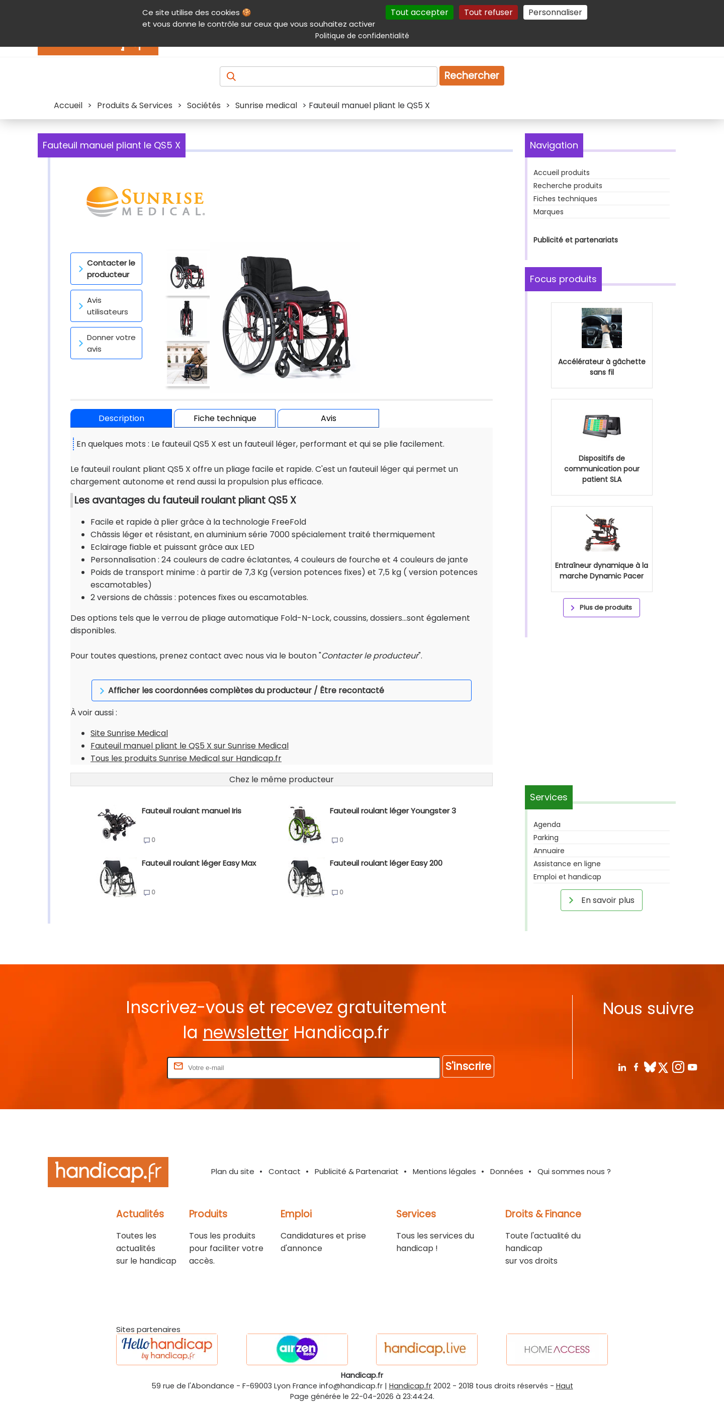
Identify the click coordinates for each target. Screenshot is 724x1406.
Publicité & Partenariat (357, 1171)
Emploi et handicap (567, 877)
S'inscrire (468, 1066)
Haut (564, 1386)
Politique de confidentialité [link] (362, 36)
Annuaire (549, 851)
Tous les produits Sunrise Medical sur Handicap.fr (186, 746)
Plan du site (232, 1171)
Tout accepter (419, 12)
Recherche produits (567, 186)
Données (506, 1171)
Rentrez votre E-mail (124, 1067)
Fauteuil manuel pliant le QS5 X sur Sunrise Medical (189, 733)
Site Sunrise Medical (129, 720)
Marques (548, 212)
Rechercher (471, 75)
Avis (328, 418)
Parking (546, 838)
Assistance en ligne (567, 864)
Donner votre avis (105, 343)
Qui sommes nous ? (574, 1171)
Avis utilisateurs (101, 306)
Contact (284, 1171)
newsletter (246, 1032)
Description (121, 418)
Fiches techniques (565, 199)
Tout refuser (488, 12)
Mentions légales (444, 1171)
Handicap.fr (410, 1386)
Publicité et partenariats (575, 240)
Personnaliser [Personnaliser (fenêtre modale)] (555, 12)
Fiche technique (225, 418)
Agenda (547, 824)
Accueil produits (561, 173)
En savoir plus (600, 900)
